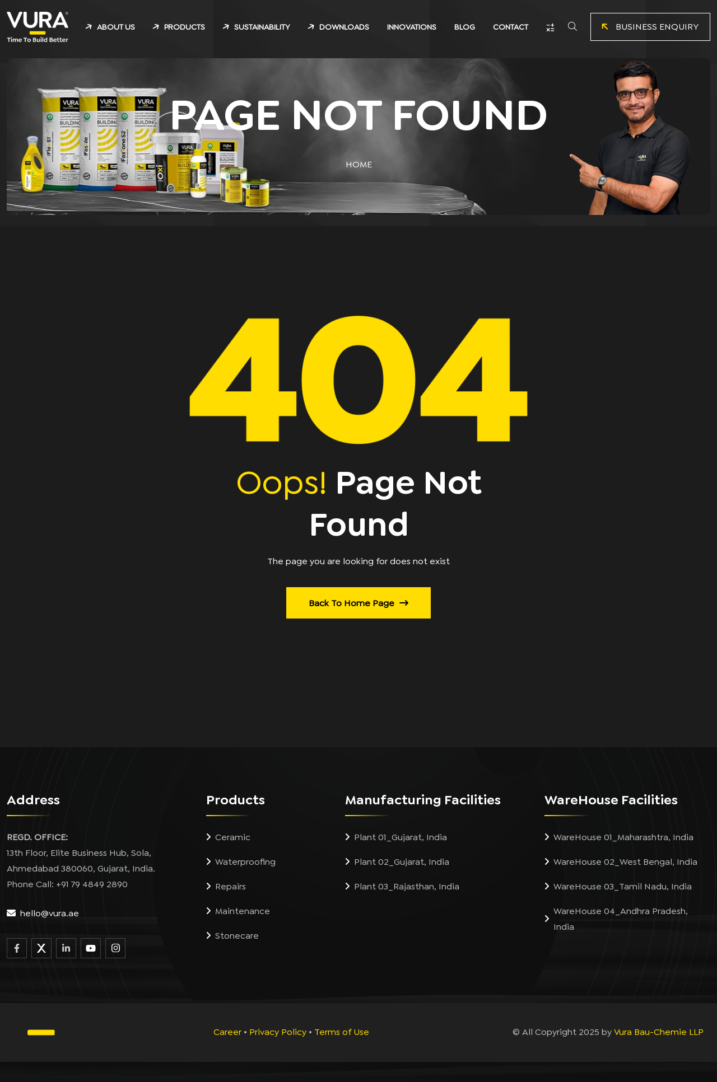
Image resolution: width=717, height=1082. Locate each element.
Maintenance (238, 911)
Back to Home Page (358, 603)
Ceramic (228, 837)
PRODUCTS (184, 27)
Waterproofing (241, 862)
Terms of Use (341, 1032)
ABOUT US (116, 27)
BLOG (464, 27)
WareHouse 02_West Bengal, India (620, 862)
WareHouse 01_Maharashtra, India (618, 837)
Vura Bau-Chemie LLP (659, 1032)
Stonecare (232, 936)
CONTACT (510, 27)
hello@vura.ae (49, 913)
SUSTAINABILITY (262, 27)
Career (227, 1032)
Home (359, 164)
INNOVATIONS (411, 27)
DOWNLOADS (344, 27)
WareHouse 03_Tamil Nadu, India (618, 886)
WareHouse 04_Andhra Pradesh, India (616, 919)
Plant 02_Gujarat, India (397, 862)
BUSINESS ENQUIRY (648, 27)
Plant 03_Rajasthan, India (402, 886)
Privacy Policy (277, 1032)
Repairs (226, 886)
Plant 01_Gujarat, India (396, 837)
